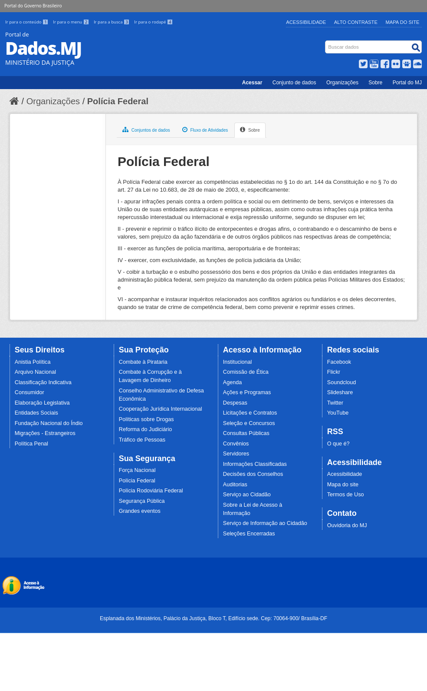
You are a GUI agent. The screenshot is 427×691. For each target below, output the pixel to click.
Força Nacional (137, 470)
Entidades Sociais (36, 413)
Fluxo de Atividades (205, 129)
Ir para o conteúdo (27, 22)
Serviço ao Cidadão (247, 495)
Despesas (235, 403)
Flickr (333, 372)
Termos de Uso (345, 495)
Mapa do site (342, 485)
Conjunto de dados (294, 83)
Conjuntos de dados (146, 129)
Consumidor (29, 392)
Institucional (237, 362)
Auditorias (235, 485)
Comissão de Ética (246, 372)
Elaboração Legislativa (42, 403)
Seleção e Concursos (249, 423)
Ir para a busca (112, 22)
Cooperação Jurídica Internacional (160, 409)
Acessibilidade (306, 22)
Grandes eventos (140, 511)
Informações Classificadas (255, 464)
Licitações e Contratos (250, 413)
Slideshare (340, 392)
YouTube (338, 413)
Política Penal (31, 444)
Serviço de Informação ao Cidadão (265, 523)
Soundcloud (341, 382)
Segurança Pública (142, 501)
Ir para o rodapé (153, 22)
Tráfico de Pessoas (142, 440)
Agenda (232, 382)
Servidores (236, 454)
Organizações (342, 83)
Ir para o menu (71, 22)
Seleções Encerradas (249, 534)
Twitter (335, 403)
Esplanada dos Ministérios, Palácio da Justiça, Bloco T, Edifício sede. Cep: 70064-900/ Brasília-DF (213, 618)
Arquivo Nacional (35, 372)
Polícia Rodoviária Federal (151, 491)
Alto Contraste (356, 22)
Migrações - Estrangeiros (45, 433)
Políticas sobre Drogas (146, 419)
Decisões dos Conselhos (253, 474)
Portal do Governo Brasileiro (33, 6)
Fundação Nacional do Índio (49, 423)
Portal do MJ (407, 83)
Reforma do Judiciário (145, 429)
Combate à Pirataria (143, 362)
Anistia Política (33, 362)
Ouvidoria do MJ (347, 525)
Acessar (252, 83)
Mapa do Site (403, 22)
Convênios (236, 444)
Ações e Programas (247, 392)
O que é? (338, 444)
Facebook (339, 362)
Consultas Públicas (246, 433)
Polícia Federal (117, 101)
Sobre (375, 83)
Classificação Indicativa (43, 382)
